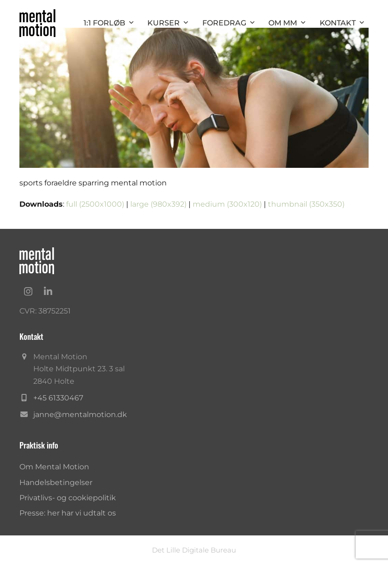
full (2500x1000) (95, 204)
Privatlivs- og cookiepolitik (67, 497)
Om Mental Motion (54, 466)
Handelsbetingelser (55, 482)
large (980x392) (158, 204)
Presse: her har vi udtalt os (67, 513)
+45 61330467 (58, 397)
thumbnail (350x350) (306, 204)
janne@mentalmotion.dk (80, 414)
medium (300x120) (227, 204)
